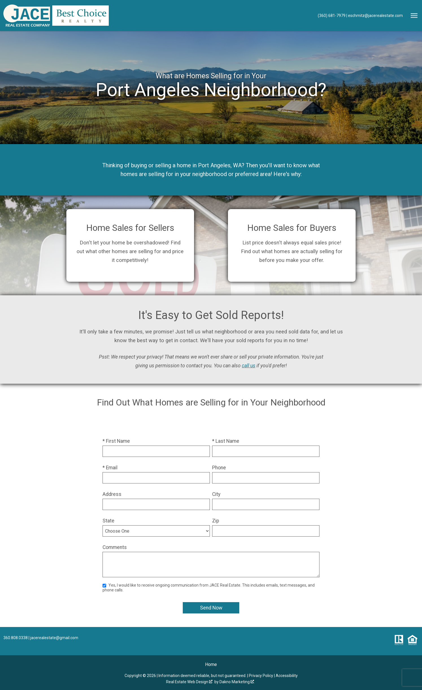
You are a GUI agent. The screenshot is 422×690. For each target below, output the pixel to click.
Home (211, 664)
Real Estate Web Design (189, 682)
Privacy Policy (261, 675)
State (108, 521)
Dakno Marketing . (237, 682)
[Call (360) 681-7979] (332, 15)
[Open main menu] (414, 15)
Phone (219, 467)
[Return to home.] (26, 16)
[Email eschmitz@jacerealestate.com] (374, 15)
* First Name (116, 441)
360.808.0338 (15, 637)
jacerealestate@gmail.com (54, 637)
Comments (115, 547)
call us (248, 365)
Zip (215, 521)
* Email (110, 467)
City (216, 494)
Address (112, 494)
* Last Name (225, 441)
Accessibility (287, 675)
